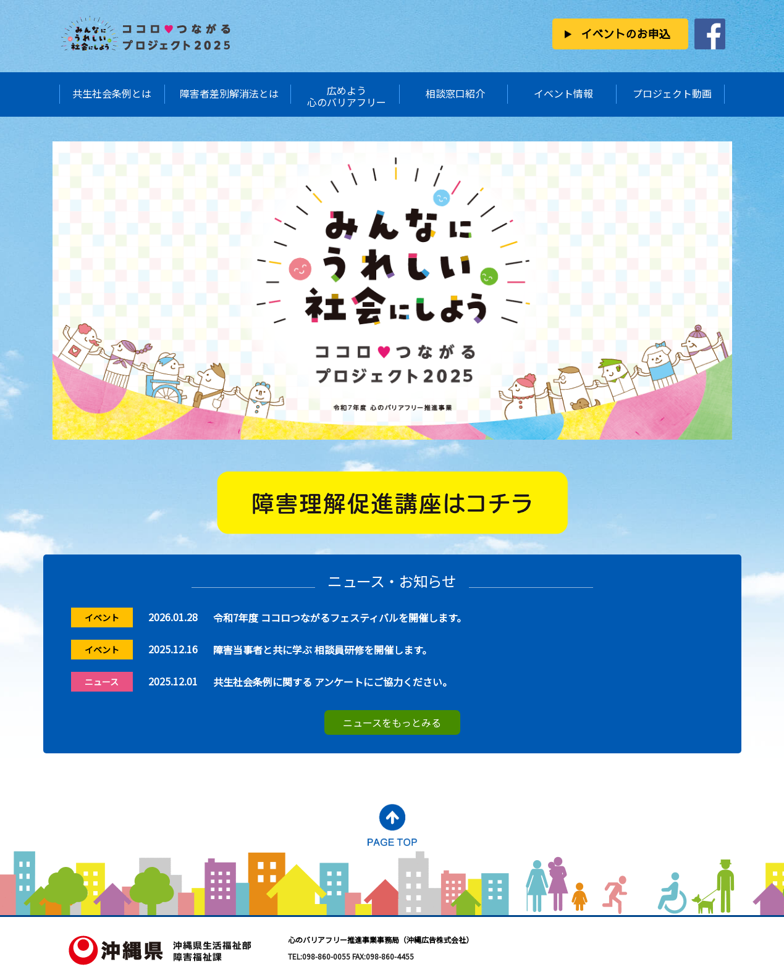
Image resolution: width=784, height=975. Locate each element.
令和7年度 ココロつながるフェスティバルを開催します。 (339, 617)
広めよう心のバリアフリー (346, 96)
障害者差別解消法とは (229, 93)
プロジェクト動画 (672, 93)
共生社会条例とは (111, 93)
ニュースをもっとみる (392, 722)
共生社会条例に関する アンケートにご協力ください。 (332, 681)
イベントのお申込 (625, 33)
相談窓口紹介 (455, 93)
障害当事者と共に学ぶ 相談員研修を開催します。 (322, 649)
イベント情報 (563, 93)
